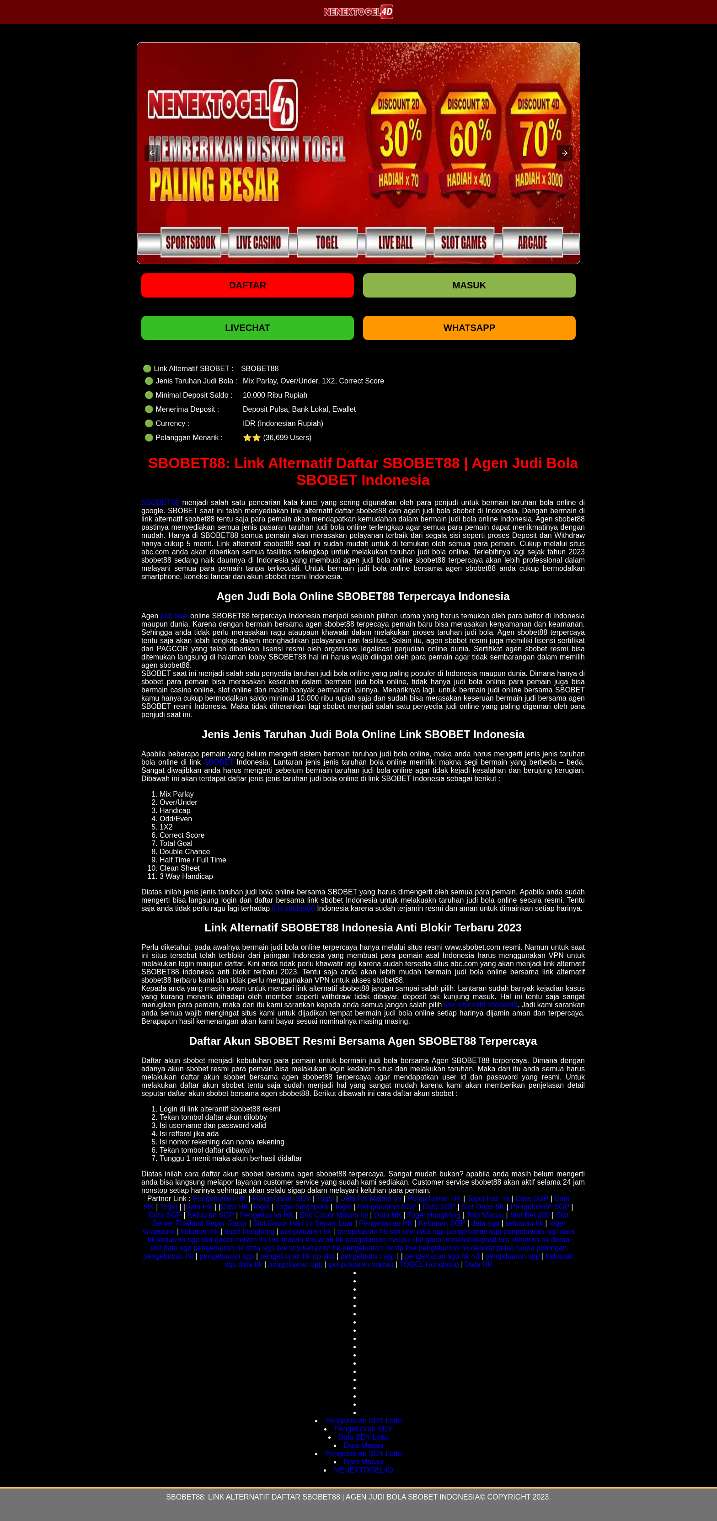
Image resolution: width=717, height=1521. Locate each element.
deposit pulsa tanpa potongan (519, 1248)
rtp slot (323, 1256)
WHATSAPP (469, 328)
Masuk (469, 285)
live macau (285, 1240)
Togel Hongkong (433, 1215)
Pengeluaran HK (219, 1198)
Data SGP (532, 1198)
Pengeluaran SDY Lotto (363, 1421)
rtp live (406, 1248)
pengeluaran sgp (474, 1231)
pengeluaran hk (306, 1231)
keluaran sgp (178, 1240)
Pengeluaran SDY (281, 1198)
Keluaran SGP (210, 1215)
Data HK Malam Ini (370, 1198)
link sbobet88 (293, 908)
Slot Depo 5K (482, 1207)
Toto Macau (485, 1215)
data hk (250, 1264)
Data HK (199, 1207)
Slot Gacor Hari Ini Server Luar (303, 1223)
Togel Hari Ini (488, 1198)
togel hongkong (249, 1231)
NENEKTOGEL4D (363, 1470)
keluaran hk (524, 1223)
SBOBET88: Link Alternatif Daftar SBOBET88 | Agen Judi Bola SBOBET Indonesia (323, 1497)
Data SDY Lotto (363, 1437)
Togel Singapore (302, 1207)
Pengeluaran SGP (387, 1207)
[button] (152, 153)
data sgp (485, 1223)
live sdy (288, 1248)
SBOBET (219, 762)
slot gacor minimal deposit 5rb (460, 1240)
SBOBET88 (160, 502)
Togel (325, 1198)
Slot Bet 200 (530, 1215)
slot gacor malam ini (233, 1240)
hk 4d (470, 1256)
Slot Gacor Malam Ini (334, 1215)
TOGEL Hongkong (429, 1264)
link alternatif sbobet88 (481, 1005)
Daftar (247, 285)
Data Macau (363, 1445)
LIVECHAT (247, 328)
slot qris (402, 1231)
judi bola (174, 616)
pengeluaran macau (377, 1240)
